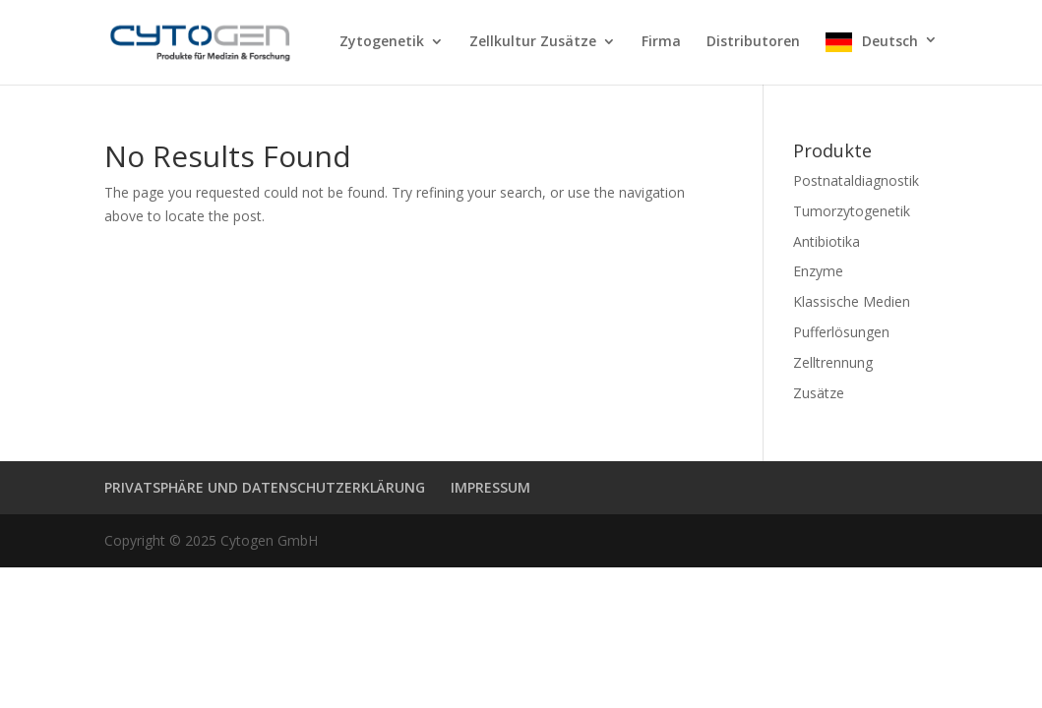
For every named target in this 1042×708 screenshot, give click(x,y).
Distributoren (753, 42)
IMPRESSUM (490, 487)
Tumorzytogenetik (851, 211)
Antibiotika (826, 241)
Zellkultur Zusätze (532, 42)
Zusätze (818, 393)
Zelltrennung (833, 362)
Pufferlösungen (841, 332)
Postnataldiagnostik (856, 180)
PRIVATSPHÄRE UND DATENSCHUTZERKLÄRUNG (264, 487)
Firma (661, 42)
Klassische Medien (851, 301)
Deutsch (890, 41)
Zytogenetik (381, 42)
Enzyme (818, 271)
